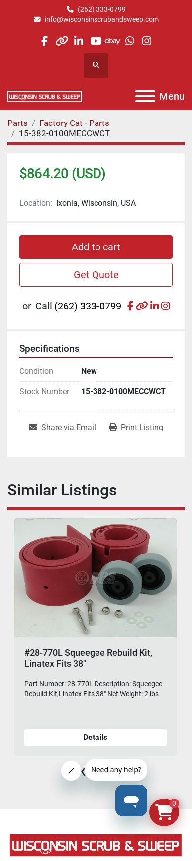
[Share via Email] (62, 427)
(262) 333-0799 (102, 9)
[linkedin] (79, 41)
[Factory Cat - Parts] (74, 123)
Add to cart (96, 247)
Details (95, 737)
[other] (61, 41)
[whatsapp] (129, 41)
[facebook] (44, 41)
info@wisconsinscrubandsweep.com (102, 19)
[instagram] (147, 41)
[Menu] (145, 96)
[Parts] (17, 123)
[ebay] (112, 41)
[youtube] (96, 41)
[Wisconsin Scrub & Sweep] (96, 844)
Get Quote (96, 275)
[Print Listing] (136, 427)
